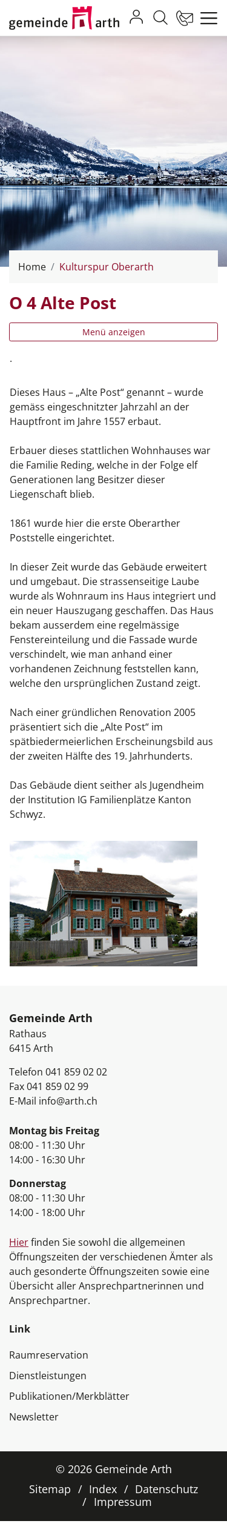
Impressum (123, 1501)
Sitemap (50, 1489)
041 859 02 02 (76, 1072)
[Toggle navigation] (206, 18)
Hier (18, 1242)
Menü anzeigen (113, 332)
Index (103, 1489)
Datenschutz (166, 1489)
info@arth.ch (68, 1101)
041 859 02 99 (57, 1086)
